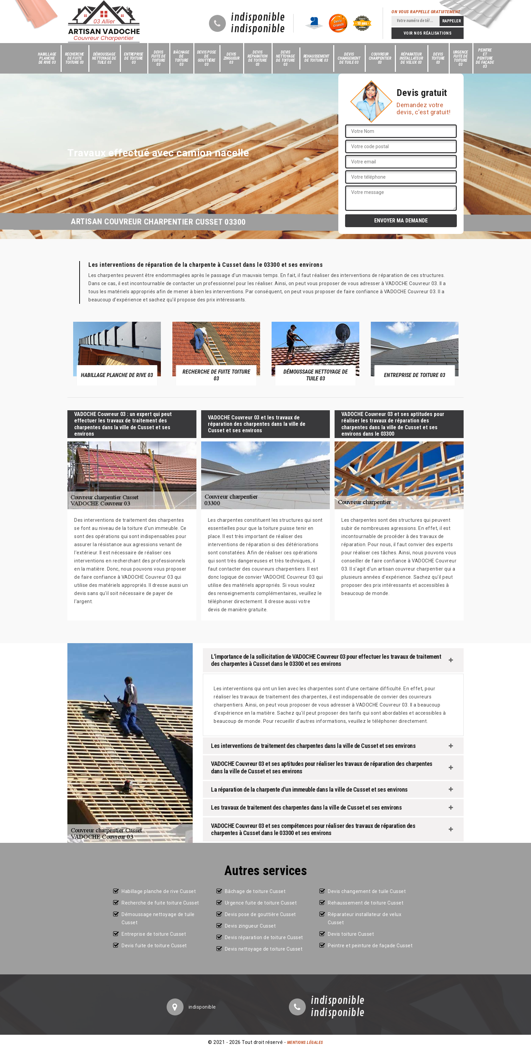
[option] (117, 353)
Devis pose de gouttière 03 (206, 58)
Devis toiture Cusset (351, 934)
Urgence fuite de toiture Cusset (261, 903)
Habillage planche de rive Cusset (159, 891)
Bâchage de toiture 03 (181, 58)
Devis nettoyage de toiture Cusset (264, 949)
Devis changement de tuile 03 (349, 58)
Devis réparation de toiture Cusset (264, 937)
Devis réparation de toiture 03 (257, 58)
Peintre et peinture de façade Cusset (370, 945)
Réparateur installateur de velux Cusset (364, 918)
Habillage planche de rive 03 (47, 58)
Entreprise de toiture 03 (133, 58)
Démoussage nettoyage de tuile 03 (104, 58)
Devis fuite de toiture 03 (158, 58)
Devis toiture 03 (438, 58)
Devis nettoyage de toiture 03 (285, 58)
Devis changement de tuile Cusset (367, 891)
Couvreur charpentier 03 (380, 58)
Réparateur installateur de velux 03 (411, 58)
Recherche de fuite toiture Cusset (160, 903)
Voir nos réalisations (428, 33)
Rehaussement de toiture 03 (316, 58)
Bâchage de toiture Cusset (255, 891)
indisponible (258, 18)
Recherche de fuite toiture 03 (74, 58)
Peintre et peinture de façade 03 (485, 58)
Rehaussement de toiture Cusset (365, 903)
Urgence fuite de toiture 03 (460, 58)
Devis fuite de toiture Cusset (154, 945)
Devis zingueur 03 (231, 58)
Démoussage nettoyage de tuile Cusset (158, 918)
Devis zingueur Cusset (250, 926)
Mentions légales (305, 1042)
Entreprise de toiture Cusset (154, 934)
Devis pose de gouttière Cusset (260, 914)
